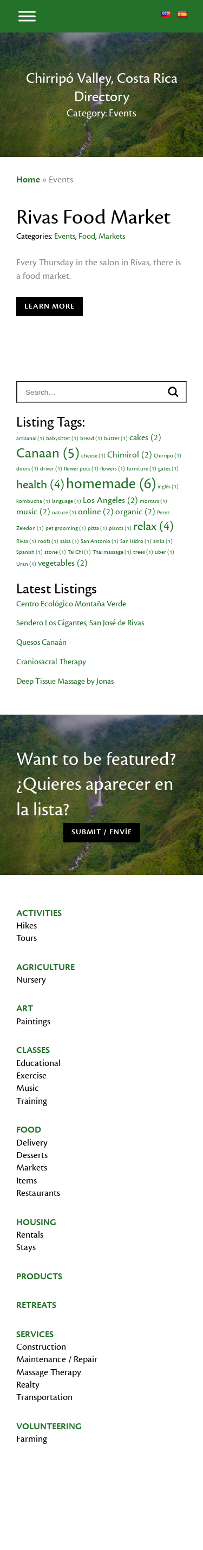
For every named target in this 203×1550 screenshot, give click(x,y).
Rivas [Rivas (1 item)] (26, 541)
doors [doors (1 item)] (27, 469)
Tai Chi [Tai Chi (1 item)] (79, 552)
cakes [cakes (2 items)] (145, 437)
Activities (39, 913)
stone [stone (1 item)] (55, 552)
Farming (31, 1439)
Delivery (32, 1143)
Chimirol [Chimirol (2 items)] (129, 454)
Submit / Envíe (101, 832)
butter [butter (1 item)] (116, 438)
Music (27, 1088)
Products (39, 1277)
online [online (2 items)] (96, 511)
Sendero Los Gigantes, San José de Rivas (80, 623)
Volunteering (49, 1427)
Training (31, 1101)
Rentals (29, 1235)
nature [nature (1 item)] (64, 512)
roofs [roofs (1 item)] (48, 541)
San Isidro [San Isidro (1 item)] (136, 541)
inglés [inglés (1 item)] (168, 486)
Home (28, 180)
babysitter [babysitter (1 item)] (62, 438)
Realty (28, 1385)
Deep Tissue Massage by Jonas (65, 681)
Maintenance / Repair (56, 1359)
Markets (112, 236)
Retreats (36, 1305)
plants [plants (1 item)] (120, 528)
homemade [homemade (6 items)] (111, 483)
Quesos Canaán (41, 642)
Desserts (32, 1155)
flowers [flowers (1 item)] (112, 469)
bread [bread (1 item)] (91, 438)
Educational (38, 1063)
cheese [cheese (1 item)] (93, 456)
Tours (26, 938)
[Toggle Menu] (27, 16)
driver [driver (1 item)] (51, 469)
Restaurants (38, 1193)
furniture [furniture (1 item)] (141, 469)
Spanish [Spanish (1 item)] (29, 552)
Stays (26, 1247)
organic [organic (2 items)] (135, 511)
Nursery (31, 980)
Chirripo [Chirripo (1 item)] (167, 456)
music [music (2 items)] (33, 511)
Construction (41, 1347)
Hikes (26, 926)
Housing (36, 1222)
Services (35, 1334)
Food (86, 236)
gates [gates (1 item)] (168, 469)
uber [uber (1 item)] (164, 552)
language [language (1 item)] (66, 501)
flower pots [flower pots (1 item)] (81, 469)
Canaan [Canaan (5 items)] (48, 453)
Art (24, 1009)
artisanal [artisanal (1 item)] (30, 438)
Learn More (49, 306)
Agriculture (45, 967)
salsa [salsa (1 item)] (69, 541)
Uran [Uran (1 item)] (26, 564)
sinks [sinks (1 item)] (163, 541)
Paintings (33, 1022)
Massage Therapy (48, 1372)
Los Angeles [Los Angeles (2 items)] (110, 500)
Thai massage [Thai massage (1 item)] (112, 552)
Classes (33, 1050)
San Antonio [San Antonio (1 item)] (100, 541)
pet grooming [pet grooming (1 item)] (65, 528)
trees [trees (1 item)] (143, 552)
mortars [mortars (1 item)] (153, 501)
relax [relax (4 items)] (153, 526)
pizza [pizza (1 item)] (97, 528)
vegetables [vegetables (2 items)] (63, 563)
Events (64, 236)
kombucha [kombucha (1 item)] (33, 501)
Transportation (44, 1397)
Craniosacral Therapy (51, 662)
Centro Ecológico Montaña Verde (71, 604)
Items (26, 1181)
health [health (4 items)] (40, 484)
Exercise (31, 1076)
